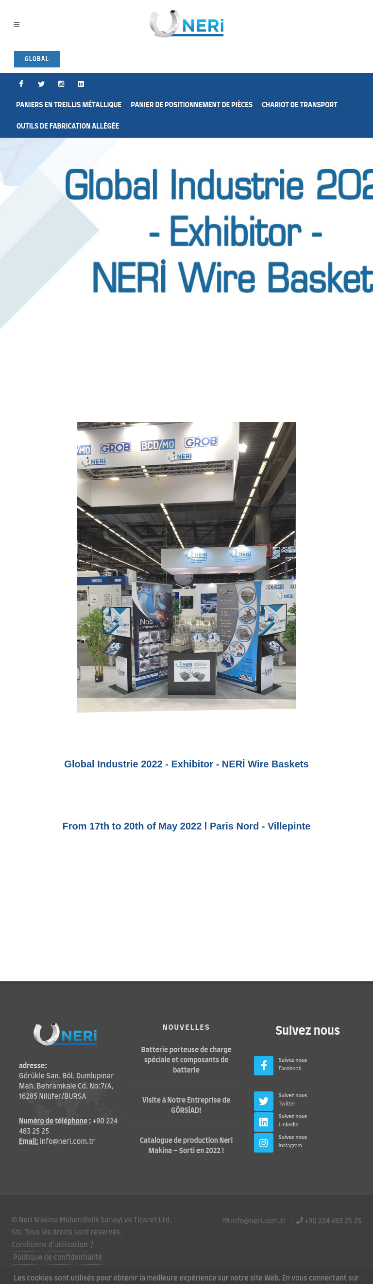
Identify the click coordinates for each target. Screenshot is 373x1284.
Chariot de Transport (300, 105)
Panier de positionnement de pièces (192, 105)
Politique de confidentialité (57, 1257)
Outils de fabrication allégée (68, 126)
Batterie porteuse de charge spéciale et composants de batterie (186, 1060)
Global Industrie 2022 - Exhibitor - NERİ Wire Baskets (186, 764)
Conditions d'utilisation (50, 1244)
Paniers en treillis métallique (68, 105)
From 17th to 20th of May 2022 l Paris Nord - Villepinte (187, 826)
